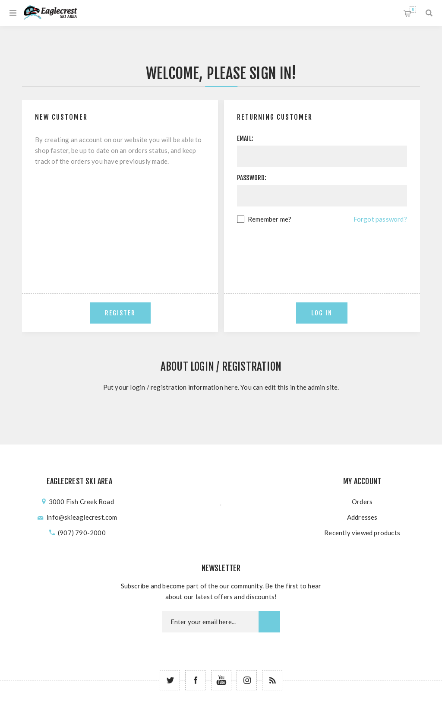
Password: (252, 178)
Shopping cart (413, 9)
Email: (245, 138)
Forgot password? (380, 219)
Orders (362, 501)
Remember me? (269, 219)
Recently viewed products (362, 533)
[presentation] (322, 248)
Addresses (362, 517)
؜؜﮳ (221, 501)
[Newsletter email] (210, 621)
